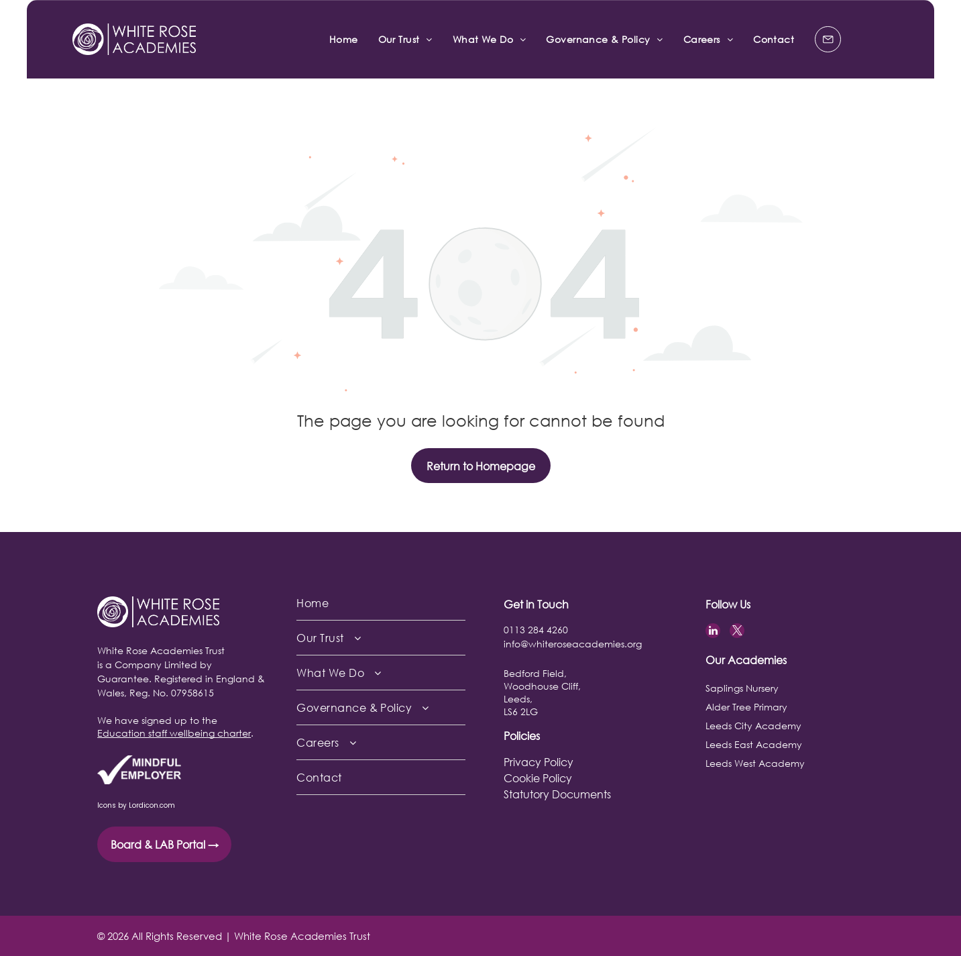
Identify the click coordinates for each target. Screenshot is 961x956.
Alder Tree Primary (746, 706)
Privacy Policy (538, 762)
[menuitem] (343, 39)
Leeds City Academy (753, 725)
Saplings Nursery (742, 688)
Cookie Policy (538, 778)
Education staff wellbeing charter (174, 733)
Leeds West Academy (755, 763)
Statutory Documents (557, 794)
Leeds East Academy (753, 744)
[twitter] (737, 632)
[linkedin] (712, 632)
